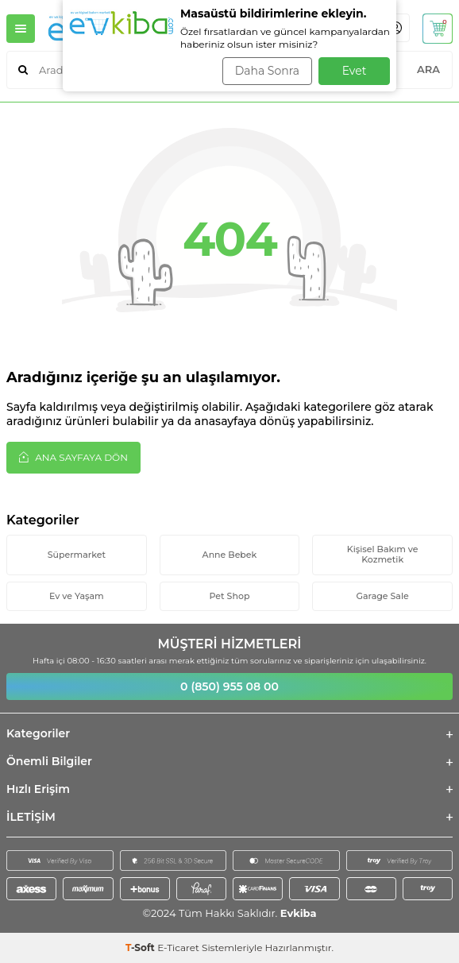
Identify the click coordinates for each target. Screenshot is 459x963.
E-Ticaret (178, 947)
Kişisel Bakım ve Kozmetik (382, 554)
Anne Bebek (229, 554)
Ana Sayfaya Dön (73, 457)
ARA (428, 69)
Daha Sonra (267, 71)
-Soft (141, 947)
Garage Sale (383, 595)
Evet (354, 71)
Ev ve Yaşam (76, 595)
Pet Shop (230, 595)
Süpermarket (77, 554)
